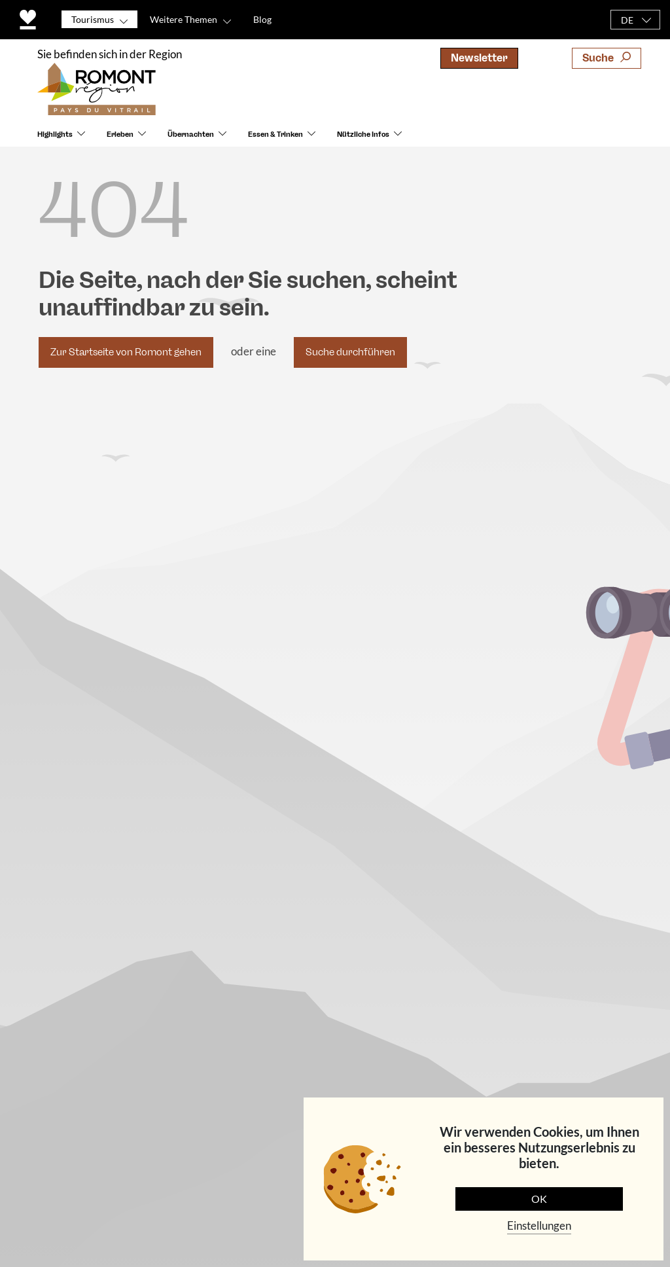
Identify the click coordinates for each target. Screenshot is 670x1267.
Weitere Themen (183, 19)
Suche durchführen (350, 352)
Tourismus (92, 19)
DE (627, 20)
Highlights (55, 134)
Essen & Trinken (275, 134)
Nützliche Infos (363, 134)
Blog (262, 19)
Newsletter (479, 58)
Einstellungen (539, 1225)
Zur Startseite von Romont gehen (126, 352)
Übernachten (191, 134)
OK (539, 1198)
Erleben (120, 134)
